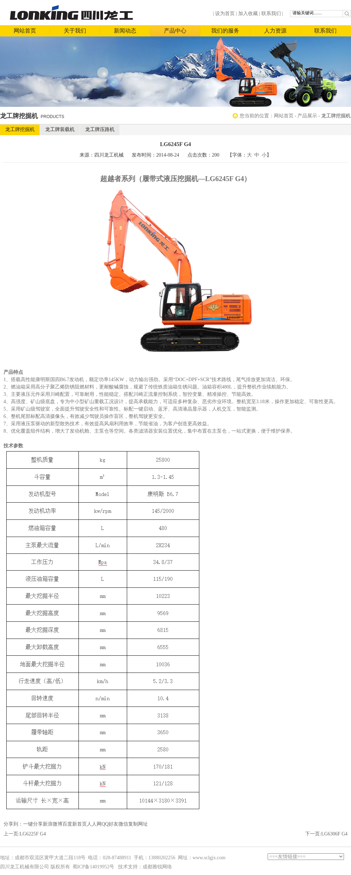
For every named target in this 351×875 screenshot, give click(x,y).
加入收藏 (248, 13)
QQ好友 (110, 824)
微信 (123, 824)
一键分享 (33, 824)
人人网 (94, 824)
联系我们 (271, 13)
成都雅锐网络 (157, 866)
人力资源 (275, 31)
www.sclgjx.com (209, 857)
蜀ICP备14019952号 (94, 866)
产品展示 (307, 115)
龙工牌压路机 (100, 129)
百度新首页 (74, 824)
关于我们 (75, 31)
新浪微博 (52, 824)
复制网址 (138, 824)
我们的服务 (225, 31)
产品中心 (175, 31)
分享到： (13, 824)
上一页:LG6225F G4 (25, 833)
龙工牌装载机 (60, 129)
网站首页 (25, 31)
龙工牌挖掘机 (20, 129)
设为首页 (225, 13)
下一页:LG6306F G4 (326, 833)
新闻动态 (125, 31)
